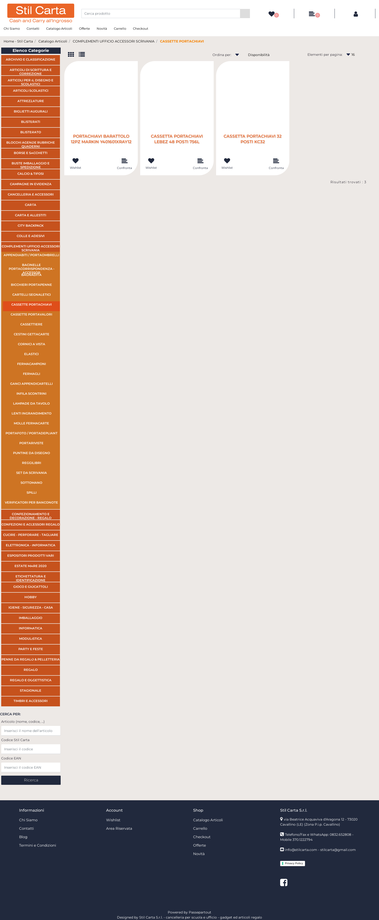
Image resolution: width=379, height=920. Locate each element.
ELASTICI (31, 354)
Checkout (140, 28)
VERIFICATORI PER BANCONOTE (31, 502)
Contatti (33, 28)
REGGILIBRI (31, 463)
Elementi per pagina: (325, 54)
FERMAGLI (31, 374)
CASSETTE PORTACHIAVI (182, 41)
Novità (102, 28)
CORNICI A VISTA (31, 344)
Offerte (84, 28)
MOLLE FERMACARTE (31, 423)
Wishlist (113, 820)
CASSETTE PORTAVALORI (31, 314)
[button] (245, 13)
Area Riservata (119, 828)
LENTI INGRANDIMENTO (31, 413)
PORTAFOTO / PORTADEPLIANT (32, 433)
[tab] (73, 55)
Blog (23, 837)
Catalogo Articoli (59, 28)
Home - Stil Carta (18, 41)
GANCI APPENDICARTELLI (31, 384)
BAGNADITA (31, 275)
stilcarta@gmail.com (338, 850)
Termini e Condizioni (37, 845)
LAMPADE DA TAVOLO (31, 403)
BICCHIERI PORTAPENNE (31, 285)
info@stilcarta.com (301, 850)
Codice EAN (11, 758)
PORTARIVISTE (31, 443)
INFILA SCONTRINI (31, 393)
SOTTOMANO (31, 483)
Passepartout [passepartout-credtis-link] (200, 912)
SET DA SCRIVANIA (31, 473)
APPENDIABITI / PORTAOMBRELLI (31, 255)
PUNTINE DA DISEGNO (31, 453)
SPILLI (31, 492)
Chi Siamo (12, 28)
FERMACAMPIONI (31, 364)
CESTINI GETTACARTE (31, 334)
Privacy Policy (294, 863)
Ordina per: (221, 55)
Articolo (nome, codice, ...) (23, 721)
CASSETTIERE (31, 324)
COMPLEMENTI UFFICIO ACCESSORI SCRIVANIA (113, 41)
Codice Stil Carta (15, 740)
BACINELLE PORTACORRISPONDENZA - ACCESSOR (31, 267)
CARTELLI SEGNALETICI (31, 294)
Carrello (120, 28)
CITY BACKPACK (31, 225)
